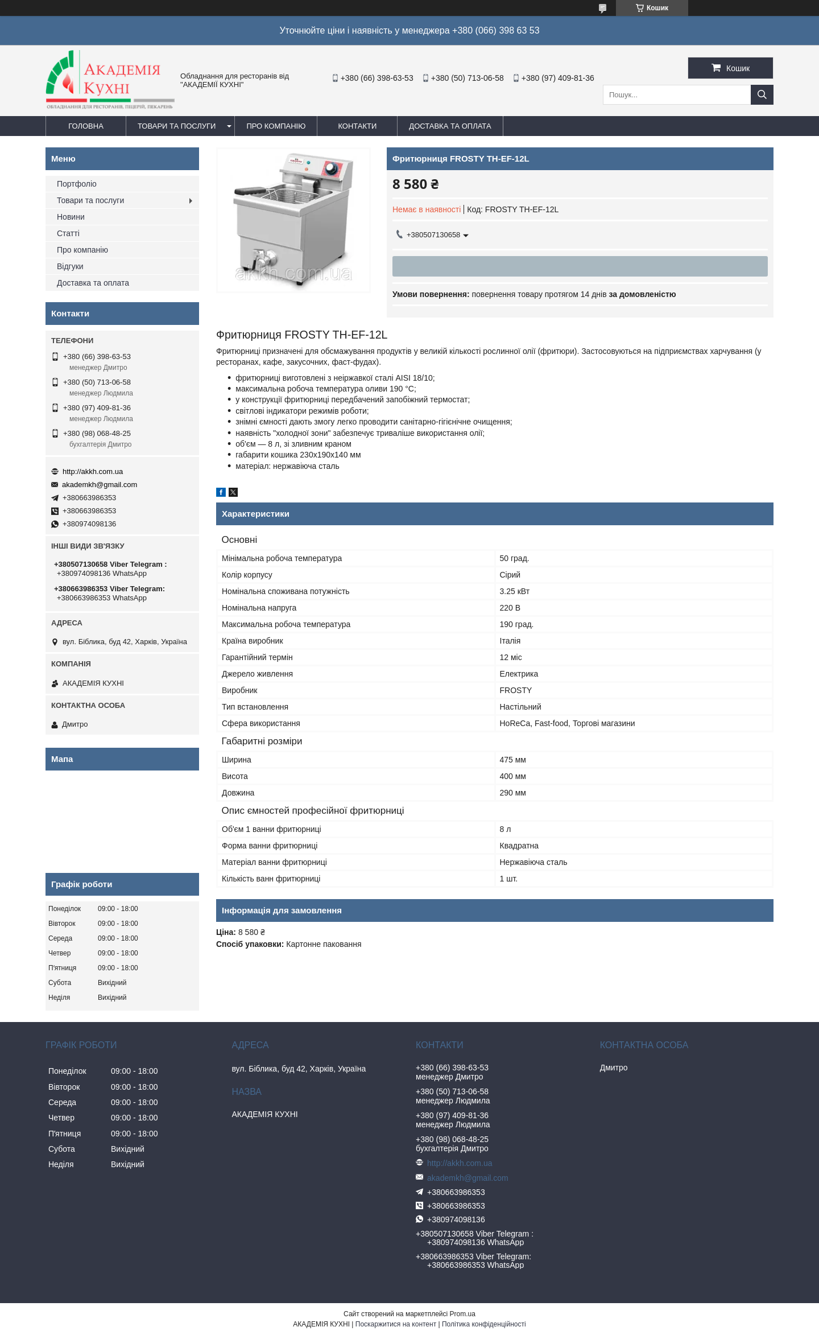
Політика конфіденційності (484, 1324)
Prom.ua (462, 1314)
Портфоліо (77, 183)
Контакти (357, 126)
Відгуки (70, 266)
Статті (68, 233)
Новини (71, 216)
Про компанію (275, 126)
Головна (86, 126)
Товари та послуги (177, 126)
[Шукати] (762, 95)
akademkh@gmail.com (99, 484)
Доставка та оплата (450, 126)
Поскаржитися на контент (395, 1324)
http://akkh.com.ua (93, 471)
